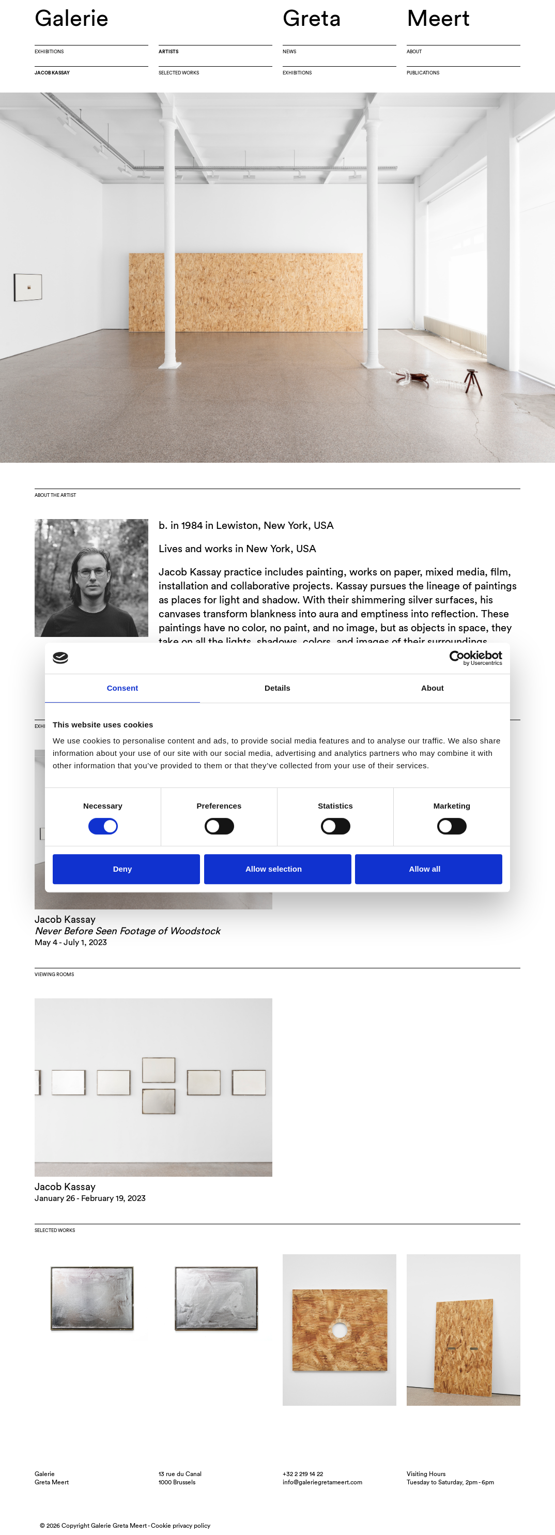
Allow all (425, 868)
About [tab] (432, 687)
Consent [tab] (122, 687)
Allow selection (273, 868)
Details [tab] (277, 687)
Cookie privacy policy (180, 1526)
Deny (122, 868)
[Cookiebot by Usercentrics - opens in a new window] (457, 658)
